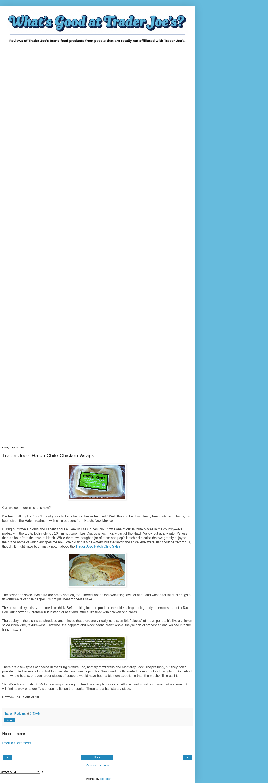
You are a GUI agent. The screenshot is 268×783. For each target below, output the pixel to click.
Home (97, 757)
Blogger (105, 778)
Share (9, 720)
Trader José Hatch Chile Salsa (98, 546)
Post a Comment (16, 743)
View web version (97, 765)
